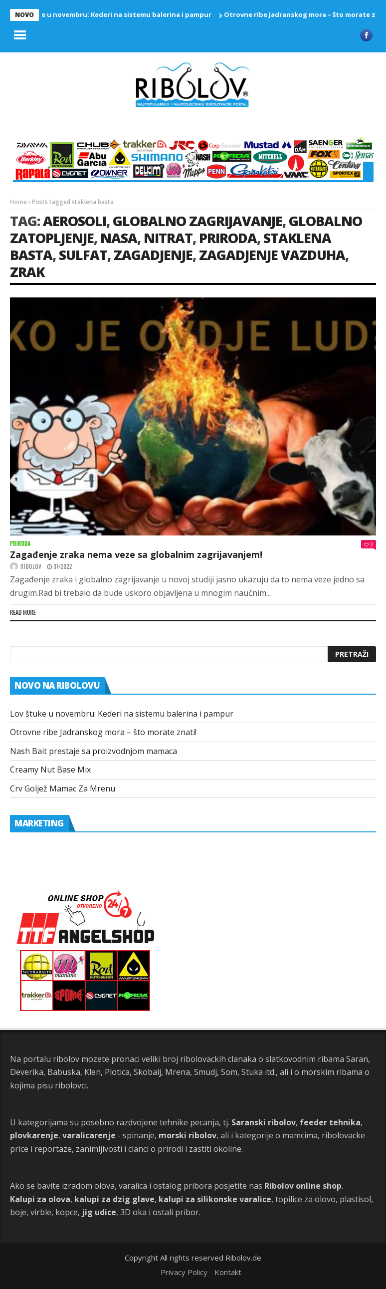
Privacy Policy (184, 1272)
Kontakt (227, 1272)
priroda (228, 238)
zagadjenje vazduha (272, 255)
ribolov (31, 566)
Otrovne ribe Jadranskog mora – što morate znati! (103, 732)
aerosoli (74, 221)
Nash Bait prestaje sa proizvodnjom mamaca (93, 751)
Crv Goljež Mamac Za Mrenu (62, 788)
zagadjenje (153, 255)
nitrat (168, 238)
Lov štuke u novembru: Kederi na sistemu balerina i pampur (115, 14)
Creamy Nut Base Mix (50, 769)
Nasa (118, 238)
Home (18, 202)
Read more (23, 612)
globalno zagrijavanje (197, 221)
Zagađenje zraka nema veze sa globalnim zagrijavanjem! (136, 554)
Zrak (27, 271)
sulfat (83, 255)
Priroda (20, 543)
